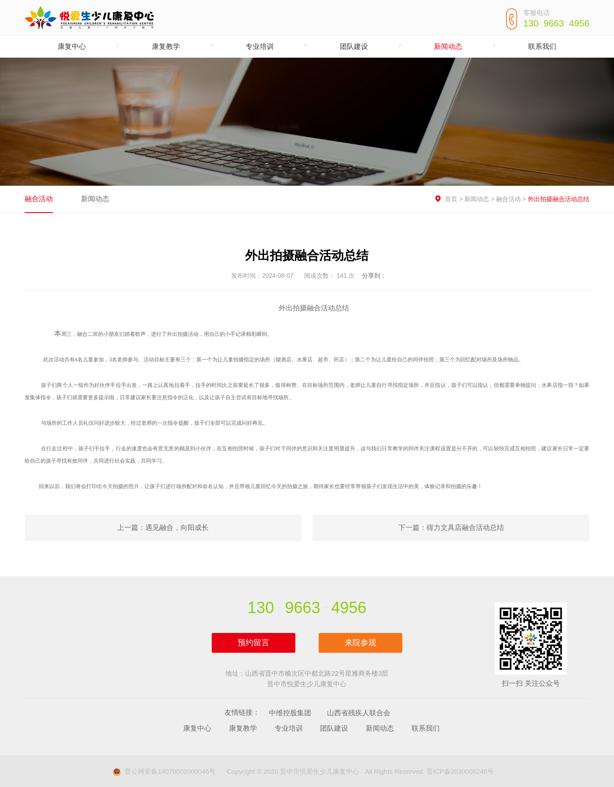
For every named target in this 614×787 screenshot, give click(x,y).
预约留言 (253, 642)
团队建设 (354, 46)
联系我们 (542, 46)
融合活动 (39, 198)
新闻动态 (448, 46)
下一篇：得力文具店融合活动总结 (451, 527)
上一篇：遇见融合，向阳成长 (163, 527)
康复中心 (72, 46)
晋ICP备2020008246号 (460, 771)
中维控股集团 (290, 713)
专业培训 (260, 46)
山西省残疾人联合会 (358, 713)
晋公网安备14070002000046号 (164, 771)
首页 (451, 198)
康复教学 (166, 46)
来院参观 (360, 642)
